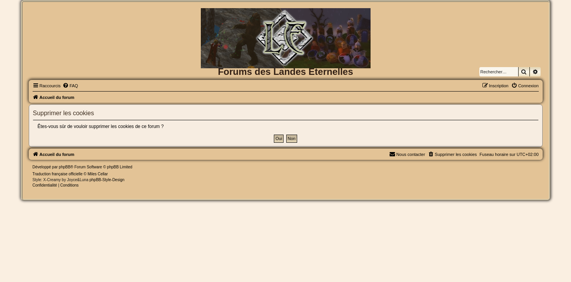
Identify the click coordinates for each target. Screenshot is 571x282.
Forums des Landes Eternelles (285, 71)
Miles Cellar (97, 174)
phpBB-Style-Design (106, 180)
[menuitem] (70, 85)
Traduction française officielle (58, 174)
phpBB (64, 167)
